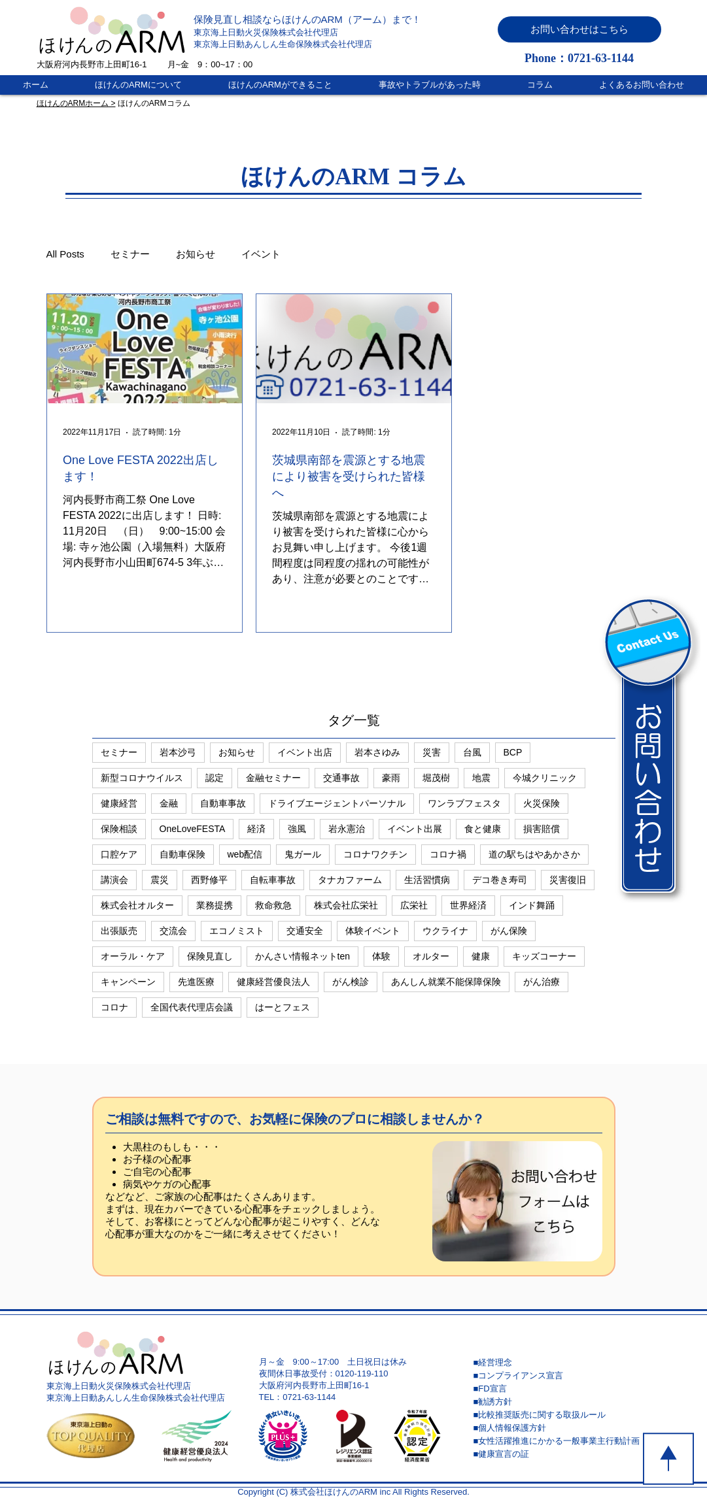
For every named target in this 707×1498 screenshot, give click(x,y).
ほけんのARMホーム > (76, 103)
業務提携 (214, 905)
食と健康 (482, 829)
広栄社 (414, 905)
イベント (261, 253)
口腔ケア (119, 854)
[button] (579, 29)
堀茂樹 (436, 778)
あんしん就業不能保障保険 (446, 981)
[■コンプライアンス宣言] (566, 1375)
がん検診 (350, 981)
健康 (481, 956)
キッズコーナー (544, 956)
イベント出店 (304, 752)
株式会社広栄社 (346, 905)
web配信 (245, 854)
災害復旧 (567, 879)
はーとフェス (282, 1007)
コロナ (114, 1007)
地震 (481, 778)
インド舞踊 (532, 905)
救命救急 (273, 905)
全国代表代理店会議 (191, 1007)
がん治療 (541, 981)
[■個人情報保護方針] (566, 1428)
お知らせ (195, 253)
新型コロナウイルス (142, 778)
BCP (513, 752)
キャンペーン (128, 981)
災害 (431, 752)
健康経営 (119, 803)
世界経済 (468, 905)
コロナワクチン (375, 854)
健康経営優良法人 (273, 981)
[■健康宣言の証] (566, 1454)
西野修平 (209, 879)
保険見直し (210, 956)
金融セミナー (273, 778)
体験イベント (372, 930)
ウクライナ (445, 930)
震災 (159, 879)
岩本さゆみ (377, 752)
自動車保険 (182, 854)
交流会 (173, 930)
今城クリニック (545, 778)
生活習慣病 (427, 879)
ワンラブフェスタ (464, 803)
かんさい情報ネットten (302, 956)
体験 (381, 956)
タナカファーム (350, 879)
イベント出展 (414, 829)
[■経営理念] (566, 1362)
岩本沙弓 (178, 752)
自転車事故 (273, 879)
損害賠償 (541, 829)
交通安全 (304, 930)
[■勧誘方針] (566, 1401)
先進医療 (196, 981)
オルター (431, 956)
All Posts (65, 253)
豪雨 (391, 778)
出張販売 (119, 930)
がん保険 (509, 930)
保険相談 (119, 829)
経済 (256, 829)
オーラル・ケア (133, 956)
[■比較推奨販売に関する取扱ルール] (566, 1415)
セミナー (130, 253)
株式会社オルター (137, 905)
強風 (297, 829)
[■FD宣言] (566, 1388)
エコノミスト (236, 930)
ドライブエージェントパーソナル (336, 803)
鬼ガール (303, 854)
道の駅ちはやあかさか (534, 854)
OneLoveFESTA (193, 829)
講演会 (114, 879)
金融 (169, 803)
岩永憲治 (346, 829)
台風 (472, 752)
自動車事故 (223, 803)
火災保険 (541, 803)
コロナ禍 (448, 854)
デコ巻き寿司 (499, 879)
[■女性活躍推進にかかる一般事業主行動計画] (566, 1441)
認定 (214, 778)
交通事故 (341, 778)
